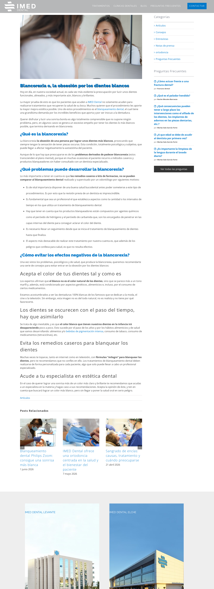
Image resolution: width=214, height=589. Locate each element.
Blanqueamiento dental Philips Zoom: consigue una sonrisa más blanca (37, 458)
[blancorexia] (81, 47)
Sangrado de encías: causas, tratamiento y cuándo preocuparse (123, 455)
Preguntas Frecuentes (168, 59)
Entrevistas (162, 39)
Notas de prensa (165, 45)
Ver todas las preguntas (173, 169)
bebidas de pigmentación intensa (84, 331)
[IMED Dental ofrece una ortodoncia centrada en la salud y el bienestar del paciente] (81, 420)
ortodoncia (162, 52)
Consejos (161, 32)
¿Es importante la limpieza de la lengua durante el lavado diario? (173, 152)
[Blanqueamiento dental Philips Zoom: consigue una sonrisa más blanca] (38, 420)
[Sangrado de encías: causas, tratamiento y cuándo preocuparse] (124, 420)
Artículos (25, 398)
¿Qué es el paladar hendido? (172, 95)
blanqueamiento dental (110, 109)
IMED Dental (95, 102)
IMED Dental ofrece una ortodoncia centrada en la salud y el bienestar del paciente (80, 460)
